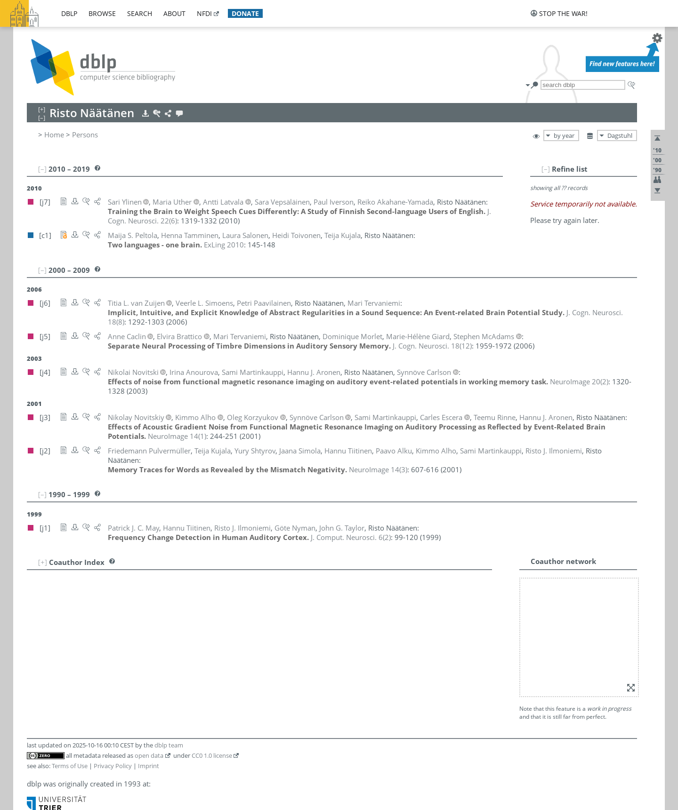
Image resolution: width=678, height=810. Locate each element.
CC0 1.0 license (212, 755)
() (432, 345)
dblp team (168, 745)
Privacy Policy (113, 766)
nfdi (204, 13)
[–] (545, 169)
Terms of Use (70, 766)
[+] (42, 562)
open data (149, 755)
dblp (69, 13)
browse (102, 13)
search (139, 13)
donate (245, 13)
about (174, 13)
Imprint (148, 766)
